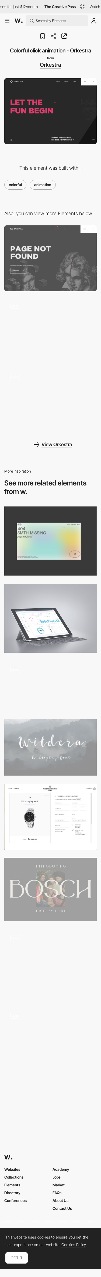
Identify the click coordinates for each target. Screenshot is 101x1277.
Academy (61, 1169)
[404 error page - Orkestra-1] (50, 258)
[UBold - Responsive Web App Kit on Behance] (50, 618)
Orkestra (50, 65)
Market (59, 1185)
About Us (60, 1200)
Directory (12, 1192)
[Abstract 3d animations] (50, 963)
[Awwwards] (19, 21)
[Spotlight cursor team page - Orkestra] (50, 401)
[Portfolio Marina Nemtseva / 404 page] (50, 541)
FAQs (57, 1192)
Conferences (15, 1200)
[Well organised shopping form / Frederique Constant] (50, 817)
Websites (12, 1169)
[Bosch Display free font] (50, 889)
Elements (12, 1185)
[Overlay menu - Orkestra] (50, 330)
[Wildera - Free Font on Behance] (50, 747)
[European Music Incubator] (50, 686)
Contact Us (62, 1208)
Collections (13, 1177)
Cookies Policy (73, 1245)
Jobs (57, 1177)
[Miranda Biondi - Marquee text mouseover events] (50, 1039)
